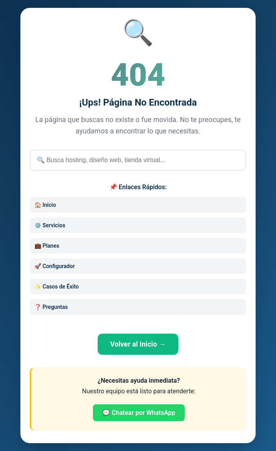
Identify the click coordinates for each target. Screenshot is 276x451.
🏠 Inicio (45, 205)
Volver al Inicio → (138, 344)
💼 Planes (46, 246)
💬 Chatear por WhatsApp (138, 412)
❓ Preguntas (51, 307)
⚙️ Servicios (49, 225)
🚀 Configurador (54, 266)
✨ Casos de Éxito (56, 286)
